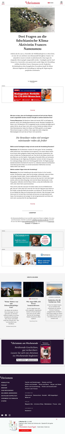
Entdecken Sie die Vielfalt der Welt (54, 301)
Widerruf (28, 397)
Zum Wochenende (7, 390)
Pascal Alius (32, 321)
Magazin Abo (29, 404)
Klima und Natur (44, 384)
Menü (3, 4)
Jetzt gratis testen (25, 430)
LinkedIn (35, 223)
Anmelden (61, 2)
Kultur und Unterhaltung (32, 386)
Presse (55, 404)
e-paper (3, 401)
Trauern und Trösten (31, 388)
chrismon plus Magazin (9, 398)
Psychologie (34, 298)
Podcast (4, 385)
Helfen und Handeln (31, 384)
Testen (50, 2)
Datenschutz (37, 395)
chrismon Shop (38, 404)
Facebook (27, 223)
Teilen (32, 110)
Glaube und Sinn (47, 382)
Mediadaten (48, 404)
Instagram (51, 221)
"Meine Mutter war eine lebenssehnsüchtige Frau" (11, 304)
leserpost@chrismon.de (28, 221)
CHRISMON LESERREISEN (54, 297)
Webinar (4, 388)
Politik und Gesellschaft (49, 386)
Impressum (28, 395)
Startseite (15, 6)
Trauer (11, 298)
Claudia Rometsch (33, 81)
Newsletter (5, 382)
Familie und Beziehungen (32, 382)
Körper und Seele (56, 384)
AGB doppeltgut (53, 395)
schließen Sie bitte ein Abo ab (40, 220)
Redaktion (28, 410)
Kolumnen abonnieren (9, 393)
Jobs (59, 404)
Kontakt (44, 395)
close (56, 419)
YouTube (2, 415)
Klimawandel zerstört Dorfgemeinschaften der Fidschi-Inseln (26, 6)
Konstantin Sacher (9, 326)
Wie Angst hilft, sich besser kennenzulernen (33, 304)
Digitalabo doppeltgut (9, 396)
